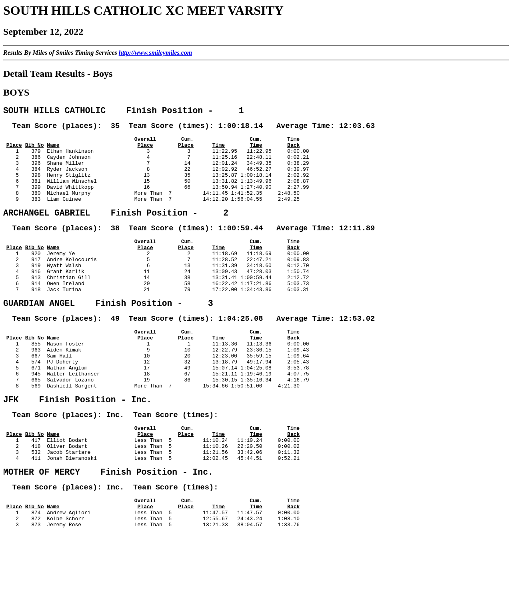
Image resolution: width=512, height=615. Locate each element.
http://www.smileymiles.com (155, 52)
